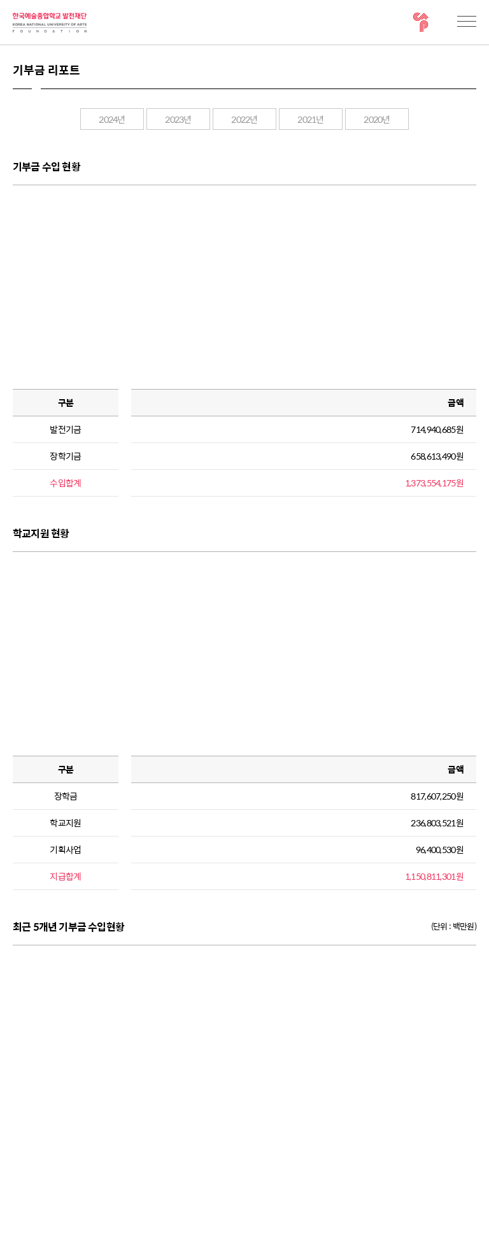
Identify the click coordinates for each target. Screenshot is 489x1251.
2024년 (112, 119)
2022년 (244, 119)
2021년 (310, 119)
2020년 (377, 119)
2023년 (178, 119)
